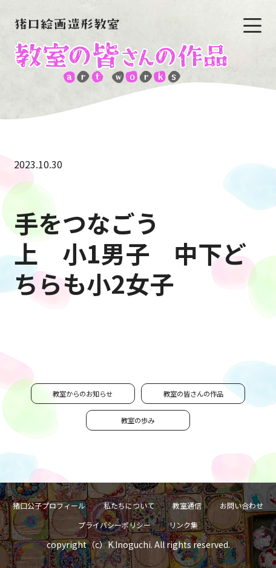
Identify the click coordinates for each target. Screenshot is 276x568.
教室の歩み (137, 420)
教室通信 (187, 505)
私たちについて (129, 505)
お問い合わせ (241, 505)
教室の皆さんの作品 (193, 393)
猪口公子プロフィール (49, 505)
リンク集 (183, 525)
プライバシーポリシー (114, 525)
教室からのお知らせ (83, 393)
